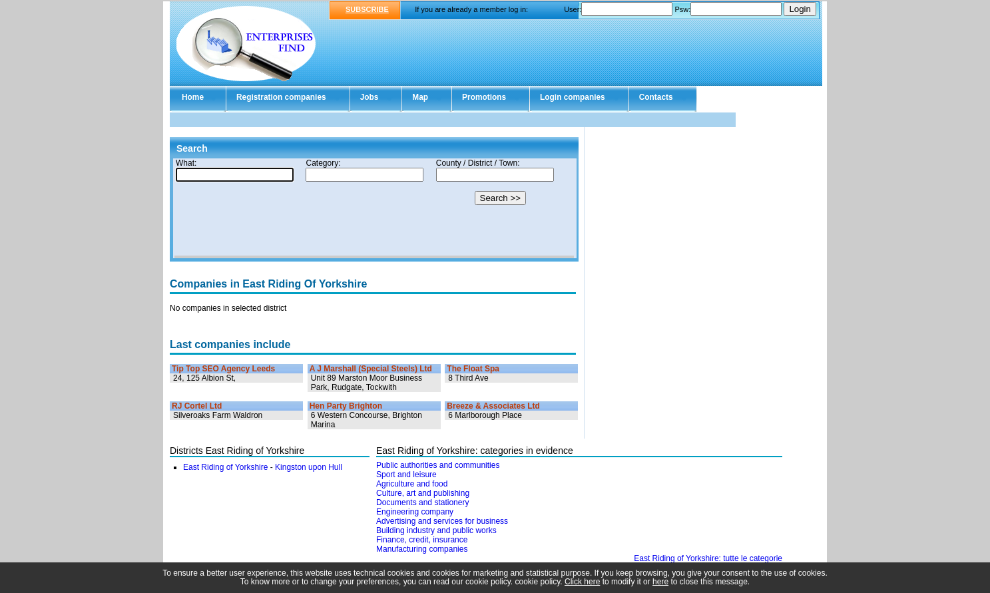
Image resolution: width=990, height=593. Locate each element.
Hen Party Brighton (346, 406)
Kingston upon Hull (308, 467)
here (660, 581)
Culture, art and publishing (422, 493)
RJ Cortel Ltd (197, 406)
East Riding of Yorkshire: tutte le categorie (708, 558)
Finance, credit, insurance (421, 539)
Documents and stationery (422, 502)
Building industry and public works (436, 530)
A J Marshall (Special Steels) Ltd (371, 368)
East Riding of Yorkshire (225, 467)
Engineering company (414, 511)
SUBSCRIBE (367, 9)
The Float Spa (473, 368)
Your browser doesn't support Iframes (374, 208)
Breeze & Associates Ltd (493, 406)
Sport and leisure (406, 474)
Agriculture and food (411, 484)
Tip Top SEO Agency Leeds (223, 368)
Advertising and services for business (442, 521)
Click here (582, 581)
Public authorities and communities (437, 465)
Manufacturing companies (421, 549)
